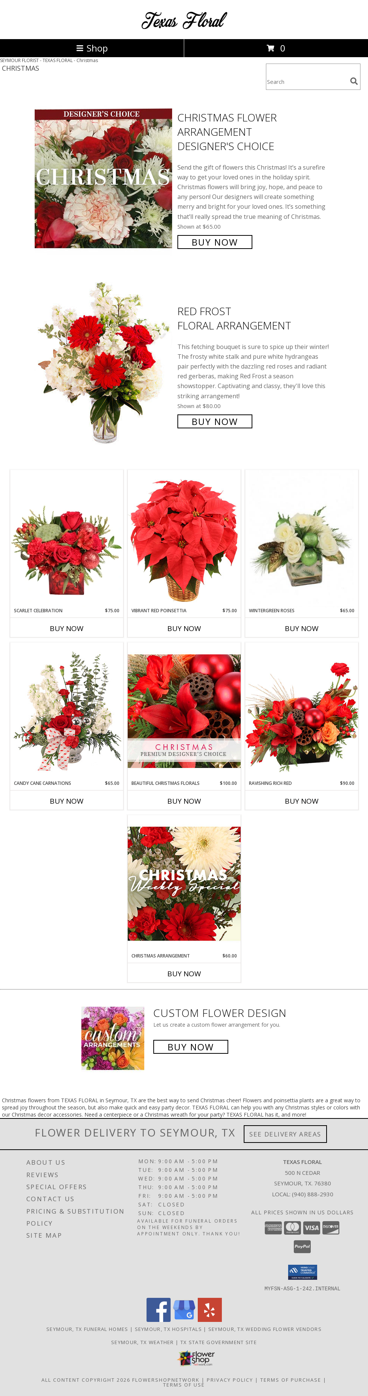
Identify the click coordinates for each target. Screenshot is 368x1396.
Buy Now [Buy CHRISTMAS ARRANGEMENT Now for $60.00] (184, 974)
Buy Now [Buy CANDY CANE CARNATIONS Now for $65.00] (67, 801)
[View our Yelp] (210, 1319)
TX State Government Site (218, 1341)
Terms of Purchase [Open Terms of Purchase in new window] (290, 1379)
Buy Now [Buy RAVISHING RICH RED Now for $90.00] (302, 801)
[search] (354, 81)
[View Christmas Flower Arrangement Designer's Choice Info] (104, 178)
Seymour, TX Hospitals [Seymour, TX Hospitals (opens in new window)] (168, 1328)
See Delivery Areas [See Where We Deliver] (285, 1134)
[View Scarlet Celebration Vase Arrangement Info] (66, 538)
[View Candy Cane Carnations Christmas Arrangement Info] (66, 711)
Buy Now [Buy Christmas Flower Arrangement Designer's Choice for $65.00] (215, 242)
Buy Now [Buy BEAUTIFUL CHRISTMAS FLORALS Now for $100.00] (184, 801)
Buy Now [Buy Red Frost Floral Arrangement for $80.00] (215, 421)
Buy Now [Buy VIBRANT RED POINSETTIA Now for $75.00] (184, 628)
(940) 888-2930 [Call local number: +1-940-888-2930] (312, 1194)
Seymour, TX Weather (142, 1341)
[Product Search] (306, 81)
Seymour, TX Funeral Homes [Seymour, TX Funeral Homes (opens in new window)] (87, 1328)
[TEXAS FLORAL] (184, 28)
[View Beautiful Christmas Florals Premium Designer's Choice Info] (184, 711)
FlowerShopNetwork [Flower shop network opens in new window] (166, 1379)
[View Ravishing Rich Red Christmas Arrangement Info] (301, 711)
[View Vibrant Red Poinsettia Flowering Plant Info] (184, 538)
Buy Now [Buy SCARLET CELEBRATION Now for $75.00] (67, 628)
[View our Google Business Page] (184, 1319)
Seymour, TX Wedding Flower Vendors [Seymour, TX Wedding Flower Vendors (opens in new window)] (265, 1328)
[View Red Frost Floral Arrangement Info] (104, 365)
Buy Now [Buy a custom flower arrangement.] (191, 1047)
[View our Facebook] (159, 1319)
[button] (302, 1272)
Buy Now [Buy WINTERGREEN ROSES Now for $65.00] (302, 628)
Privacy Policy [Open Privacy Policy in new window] (230, 1379)
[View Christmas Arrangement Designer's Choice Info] (184, 883)
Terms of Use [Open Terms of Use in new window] (184, 1384)
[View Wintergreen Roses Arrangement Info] (301, 538)
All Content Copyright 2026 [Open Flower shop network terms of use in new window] (85, 1379)
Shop (92, 48)
